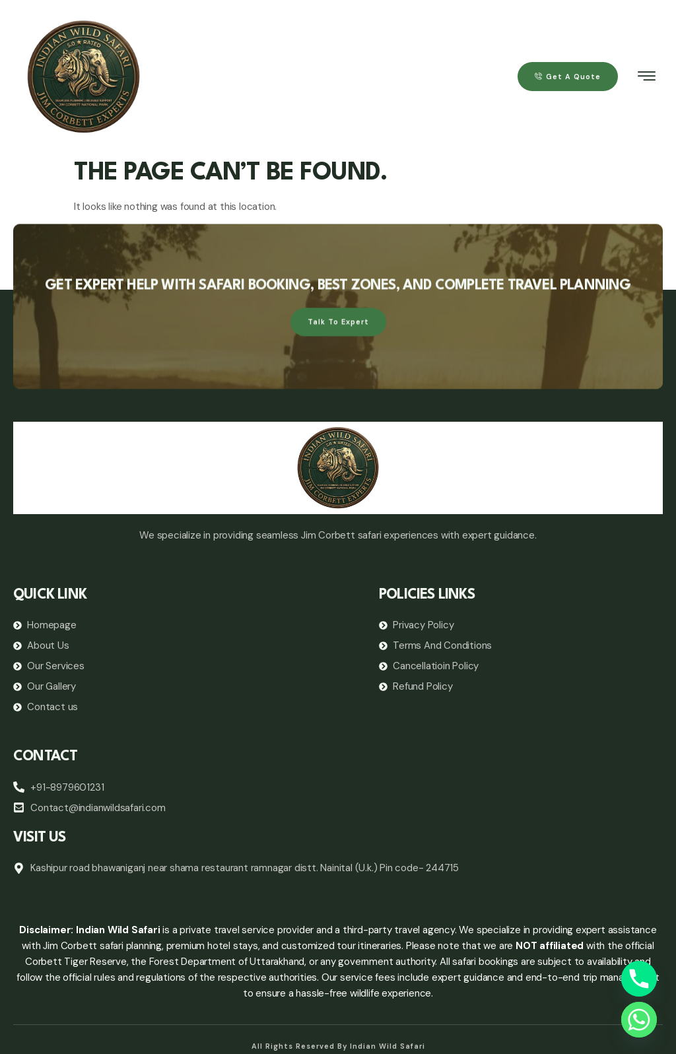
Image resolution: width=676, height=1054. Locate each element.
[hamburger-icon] (647, 78)
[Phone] (639, 979)
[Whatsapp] (639, 1020)
